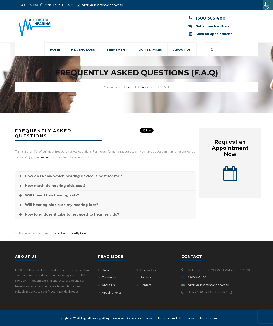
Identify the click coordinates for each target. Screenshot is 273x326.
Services (146, 277)
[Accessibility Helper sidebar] (268, 5)
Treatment (117, 50)
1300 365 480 (28, 5)
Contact (145, 285)
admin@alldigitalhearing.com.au (102, 5)
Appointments (111, 292)
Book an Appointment (214, 34)
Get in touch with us (212, 26)
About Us (183, 50)
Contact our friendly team (68, 233)
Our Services (151, 50)
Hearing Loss (83, 50)
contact (45, 157)
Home (54, 50)
